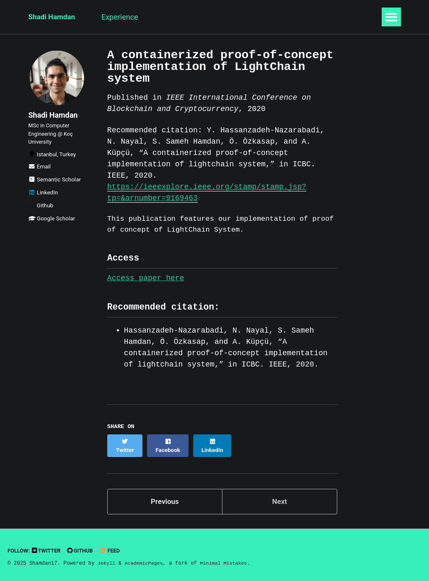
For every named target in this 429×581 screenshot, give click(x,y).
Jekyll (107, 562)
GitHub (83, 549)
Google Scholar (51, 225)
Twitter (48, 549)
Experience (126, 17)
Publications (227, 17)
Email (39, 173)
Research (175, 17)
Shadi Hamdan (53, 17)
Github (41, 212)
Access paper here (145, 282)
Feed (114, 549)
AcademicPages (146, 562)
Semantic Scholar (54, 186)
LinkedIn (43, 199)
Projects (276, 17)
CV (310, 17)
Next (279, 499)
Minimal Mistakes (228, 562)
